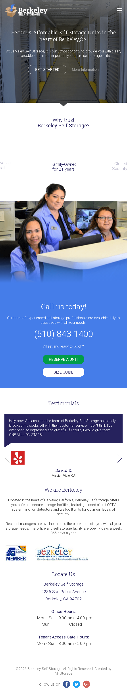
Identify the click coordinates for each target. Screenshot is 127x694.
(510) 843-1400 (63, 334)
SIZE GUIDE (63, 372)
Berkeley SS (26, 11)
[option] (63, 53)
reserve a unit (63, 359)
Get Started (47, 69)
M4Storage (63, 673)
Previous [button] (7, 458)
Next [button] (119, 458)
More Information (85, 69)
